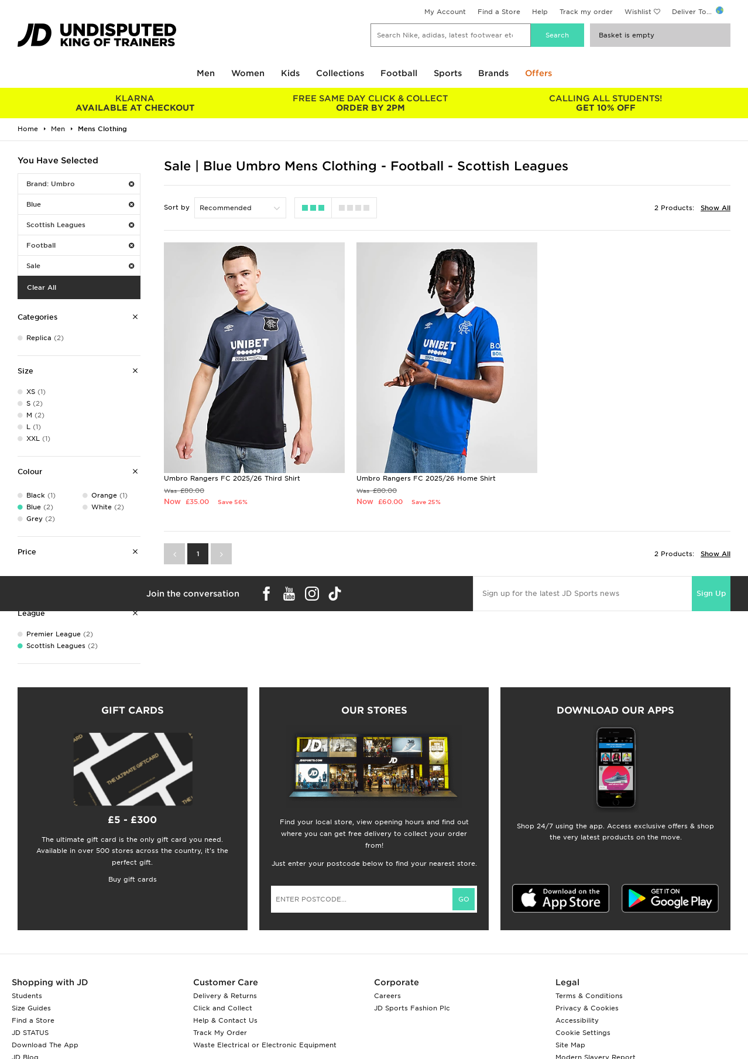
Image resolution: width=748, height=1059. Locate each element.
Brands (493, 73)
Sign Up (711, 593)
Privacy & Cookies (587, 1008)
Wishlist (638, 12)
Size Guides (31, 1008)
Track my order (586, 12)
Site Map (570, 1045)
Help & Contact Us (225, 1020)
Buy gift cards (132, 879)
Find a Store (499, 12)
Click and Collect (222, 1008)
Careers (387, 996)
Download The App (45, 1045)
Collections (340, 73)
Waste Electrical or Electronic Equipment (265, 1045)
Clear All (41, 287)
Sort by (177, 207)
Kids (290, 73)
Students (27, 996)
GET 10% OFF (606, 103)
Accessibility (577, 1020)
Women (248, 73)
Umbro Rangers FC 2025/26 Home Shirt (426, 478)
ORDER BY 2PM (370, 103)
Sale (80, 266)
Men (206, 73)
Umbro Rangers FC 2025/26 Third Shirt (232, 478)
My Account (445, 12)
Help (540, 12)
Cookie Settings (582, 1033)
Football (398, 73)
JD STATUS (30, 1033)
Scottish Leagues (80, 225)
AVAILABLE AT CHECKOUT (135, 103)
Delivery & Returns (225, 996)
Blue (80, 204)
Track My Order (220, 1033)
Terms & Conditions (589, 996)
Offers (538, 73)
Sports (448, 73)
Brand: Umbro (80, 184)
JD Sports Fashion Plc (412, 1008)
